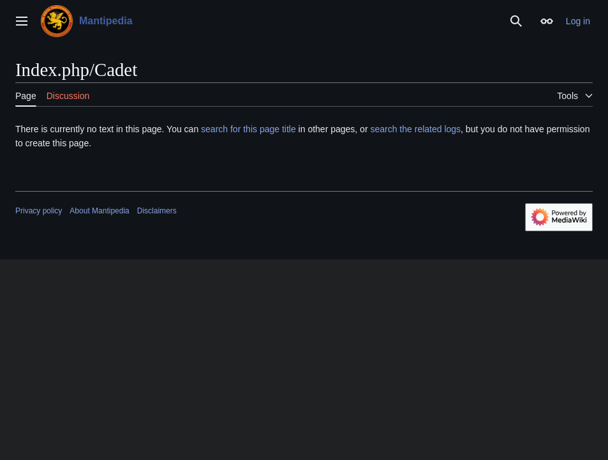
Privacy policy (38, 210)
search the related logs (415, 129)
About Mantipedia (99, 210)
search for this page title (248, 129)
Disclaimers (157, 210)
